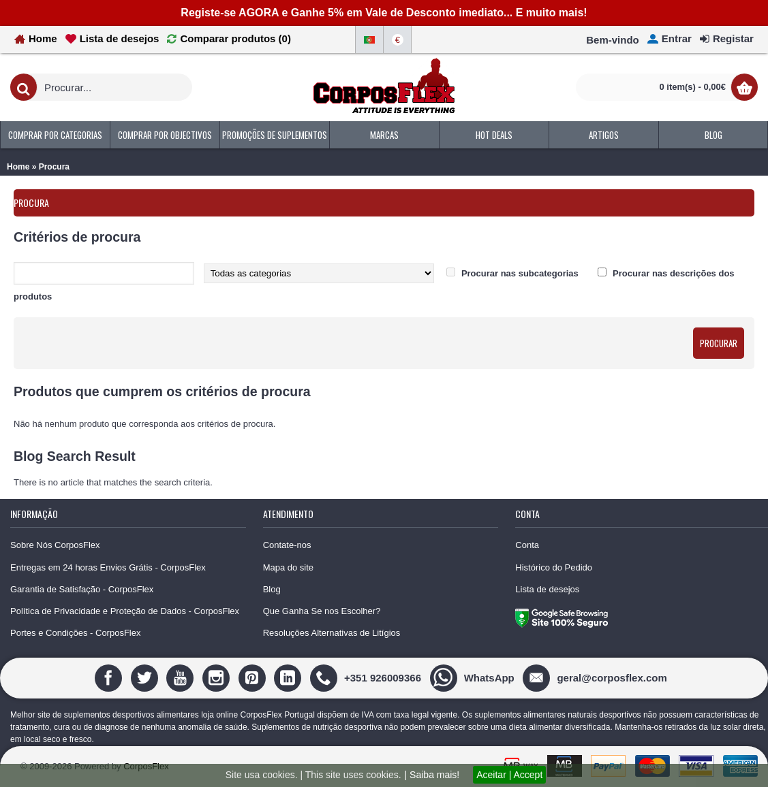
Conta (527, 545)
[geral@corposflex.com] (596, 677)
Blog (272, 589)
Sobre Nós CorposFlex (55, 545)
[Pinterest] (254, 677)
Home (18, 167)
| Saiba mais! (432, 774)
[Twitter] (146, 677)
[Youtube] (181, 677)
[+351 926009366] (367, 677)
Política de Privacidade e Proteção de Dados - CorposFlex (124, 611)
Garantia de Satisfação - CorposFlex (81, 589)
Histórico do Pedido (553, 567)
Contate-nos (287, 545)
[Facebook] (110, 677)
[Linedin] (289, 677)
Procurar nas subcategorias (520, 273)
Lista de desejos (547, 589)
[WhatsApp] (474, 677)
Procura (54, 167)
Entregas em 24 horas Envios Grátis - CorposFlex (108, 567)
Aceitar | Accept (509, 774)
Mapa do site (288, 567)
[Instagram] (217, 677)
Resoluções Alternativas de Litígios (332, 633)
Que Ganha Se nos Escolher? (322, 611)
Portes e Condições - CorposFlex (75, 633)
